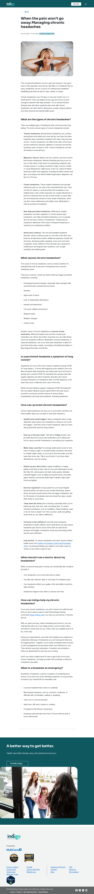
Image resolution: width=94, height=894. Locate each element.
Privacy (19, 892)
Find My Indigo (16, 763)
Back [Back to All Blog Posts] (27, 12)
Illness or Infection (47, 33)
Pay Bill (29, 867)
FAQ (70, 867)
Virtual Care (11, 872)
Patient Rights (43, 892)
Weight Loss (31, 872)
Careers (54, 869)
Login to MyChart (33, 869)
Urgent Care (11, 869)
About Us (72, 869)
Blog (52, 872)
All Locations (74, 872)
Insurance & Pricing (58, 867)
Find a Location (12, 867)
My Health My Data (30, 892)
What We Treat (12, 874)
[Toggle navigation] (85, 4)
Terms (12, 892)
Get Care (76, 4)
